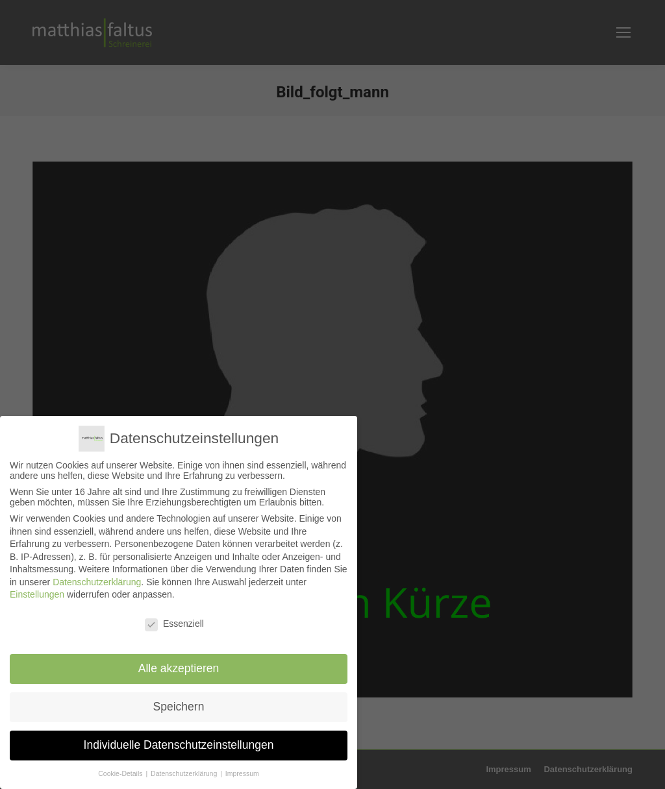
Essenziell (174, 623)
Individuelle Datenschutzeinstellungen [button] (178, 744)
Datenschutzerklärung (97, 581)
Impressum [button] (242, 773)
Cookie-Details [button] (122, 773)
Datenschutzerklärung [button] (185, 773)
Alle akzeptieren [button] (178, 667)
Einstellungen (37, 594)
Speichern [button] (179, 705)
